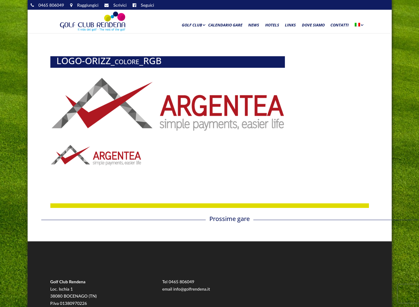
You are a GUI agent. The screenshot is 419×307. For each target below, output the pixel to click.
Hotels (272, 25)
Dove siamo (313, 25)
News (253, 25)
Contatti (339, 25)
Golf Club (192, 25)
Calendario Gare (225, 25)
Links (290, 25)
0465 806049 (181, 281)
